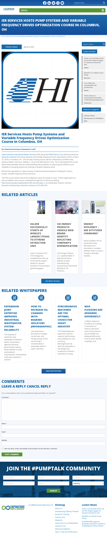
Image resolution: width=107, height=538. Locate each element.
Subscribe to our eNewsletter (66, 523)
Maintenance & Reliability (93, 118)
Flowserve (87, 103)
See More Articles (52, 281)
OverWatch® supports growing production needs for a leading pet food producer (93, 523)
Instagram (58, 3)
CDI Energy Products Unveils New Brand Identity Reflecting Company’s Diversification (67, 234)
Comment (5, 397)
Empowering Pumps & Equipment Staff (19, 149)
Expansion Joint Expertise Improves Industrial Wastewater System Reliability (12, 318)
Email (4, 432)
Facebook (44, 3)
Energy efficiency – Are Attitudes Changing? (93, 228)
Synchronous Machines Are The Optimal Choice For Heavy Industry (67, 316)
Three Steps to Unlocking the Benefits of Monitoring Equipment (94, 98)
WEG (85, 121)
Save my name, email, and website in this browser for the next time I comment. (30, 449)
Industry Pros (60, 526)
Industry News (12, 47)
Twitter (53, 3)
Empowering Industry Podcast (67, 511)
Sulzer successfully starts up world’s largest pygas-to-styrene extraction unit (94, 61)
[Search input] (81, 2)
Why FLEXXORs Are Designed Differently (93, 311)
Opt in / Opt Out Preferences (66, 532)
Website (4, 440)
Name (4, 424)
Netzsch (87, 78)
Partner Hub (60, 517)
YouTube (62, 3)
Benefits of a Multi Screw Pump (93, 74)
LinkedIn (49, 3)
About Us (58, 508)
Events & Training (62, 514)
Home (3, 36)
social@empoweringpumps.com (40, 505)
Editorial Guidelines (62, 529)
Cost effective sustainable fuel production (90, 85)
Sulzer (86, 68)
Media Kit (58, 520)
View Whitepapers (53, 371)
